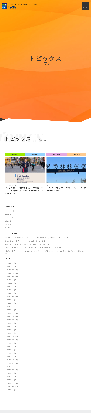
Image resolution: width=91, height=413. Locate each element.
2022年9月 (9, 344)
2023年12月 (10, 314)
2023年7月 (9, 328)
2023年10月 (10, 321)
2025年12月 (10, 271)
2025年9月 (9, 281)
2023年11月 (10, 318)
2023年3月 (9, 331)
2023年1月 (9, 334)
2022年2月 (9, 354)
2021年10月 (10, 364)
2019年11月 (10, 384)
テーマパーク (56, 156)
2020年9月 (9, 374)
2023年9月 (9, 324)
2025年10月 (10, 278)
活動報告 (8, 216)
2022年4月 (9, 348)
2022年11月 (10, 338)
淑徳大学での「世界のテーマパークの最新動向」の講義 (25, 242)
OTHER (8, 229)
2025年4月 (9, 284)
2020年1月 (9, 381)
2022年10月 (10, 341)
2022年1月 (9, 358)
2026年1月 (9, 268)
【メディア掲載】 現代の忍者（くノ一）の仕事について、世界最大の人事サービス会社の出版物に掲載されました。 (24, 192)
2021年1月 (9, 368)
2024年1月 (9, 311)
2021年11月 (10, 361)
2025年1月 (9, 294)
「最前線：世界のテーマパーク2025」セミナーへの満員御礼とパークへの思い (33, 249)
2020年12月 (10, 371)
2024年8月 (9, 304)
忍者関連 (34, 156)
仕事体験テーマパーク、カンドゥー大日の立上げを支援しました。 (28, 246)
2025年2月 (9, 291)
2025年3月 (9, 288)
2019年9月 (9, 391)
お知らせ (14, 156)
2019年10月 (10, 388)
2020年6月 (9, 378)
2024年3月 (9, 308)
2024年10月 (10, 298)
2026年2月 (9, 264)
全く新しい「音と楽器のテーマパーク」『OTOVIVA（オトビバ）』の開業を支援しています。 (37, 239)
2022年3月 (9, 351)
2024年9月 (9, 301)
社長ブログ (77, 156)
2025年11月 (10, 274)
